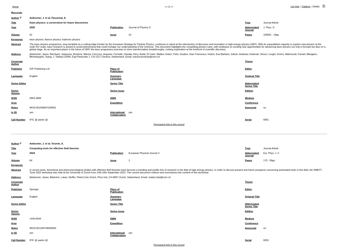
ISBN (113, 98)
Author (15, 18)
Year (13, 27)
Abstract (16, 44)
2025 (32, 27)
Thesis (248, 61)
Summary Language (116, 77)
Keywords (17, 39)
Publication (116, 27)
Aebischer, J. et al (40, 18)
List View (295, 6)
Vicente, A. (57, 143)
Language (17, 76)
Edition (249, 90)
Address (16, 54)
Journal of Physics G (140, 27)
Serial (248, 119)
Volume (15, 34)
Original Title (252, 76)
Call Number (18, 119)
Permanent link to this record (169, 124)
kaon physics (37, 39)
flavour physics (53, 39)
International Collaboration (118, 113)
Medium (249, 98)
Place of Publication (116, 70)
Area (14, 103)
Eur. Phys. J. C (271, 153)
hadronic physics (71, 39)
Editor (248, 68)
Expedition (116, 103)
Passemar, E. (58, 18)
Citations (306, 6)
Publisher (16, 68)
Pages (248, 34)
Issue (113, 34)
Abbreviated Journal (252, 28)
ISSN (14, 98)
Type (247, 22)
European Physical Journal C (144, 153)
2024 (32, 153)
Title (13, 22)
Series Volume (15, 92)
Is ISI (14, 112)
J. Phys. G (268, 27)
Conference (251, 103)
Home (15, 6)
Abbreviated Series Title (252, 84)
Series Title (116, 83)
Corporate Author (17, 62)
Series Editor (18, 83)
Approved (250, 107)
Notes (14, 107)
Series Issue (117, 90)
